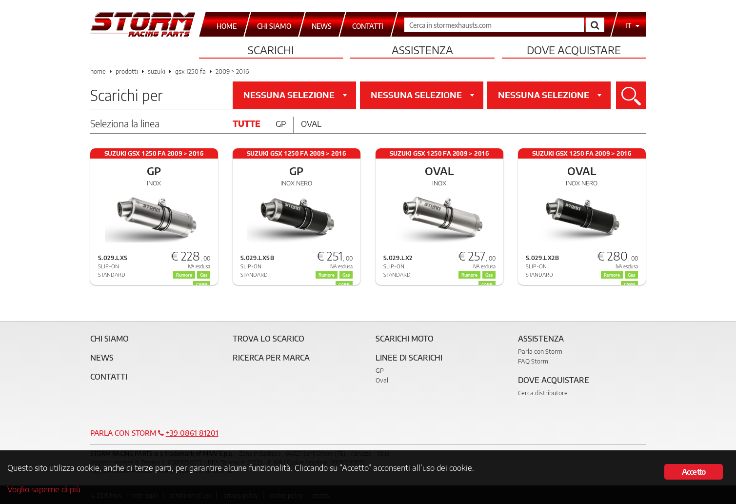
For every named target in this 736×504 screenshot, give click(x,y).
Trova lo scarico (268, 338)
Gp (281, 123)
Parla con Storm (540, 351)
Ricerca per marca (271, 358)
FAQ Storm (533, 361)
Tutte (246, 123)
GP (380, 370)
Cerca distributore (543, 393)
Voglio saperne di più (43, 489)
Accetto (693, 472)
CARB (344, 284)
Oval (311, 123)
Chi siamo (109, 338)
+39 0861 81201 (192, 432)
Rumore (326, 275)
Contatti (108, 377)
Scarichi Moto (405, 338)
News (102, 358)
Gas (346, 275)
